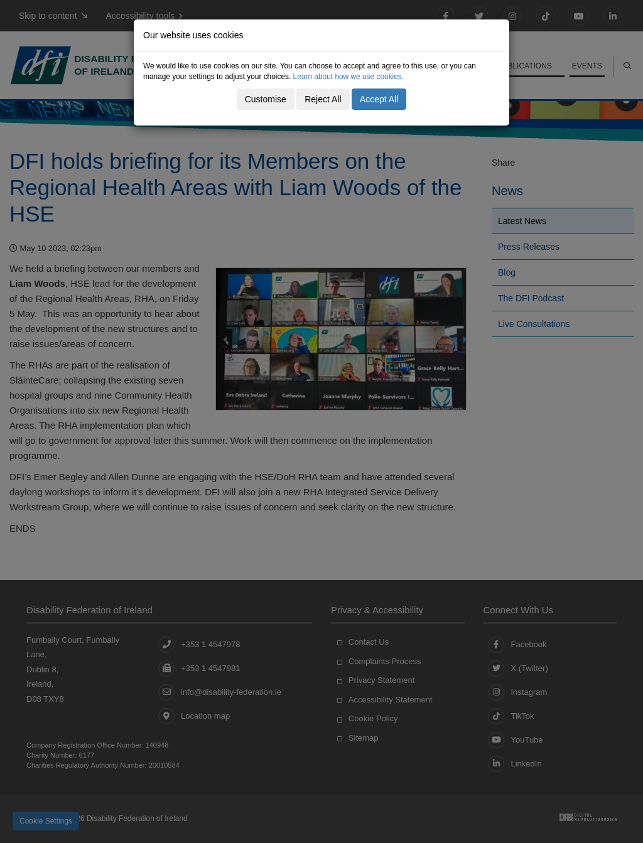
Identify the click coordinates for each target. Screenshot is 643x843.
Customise (265, 99)
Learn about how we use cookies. (348, 76)
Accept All (379, 99)
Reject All (323, 99)
